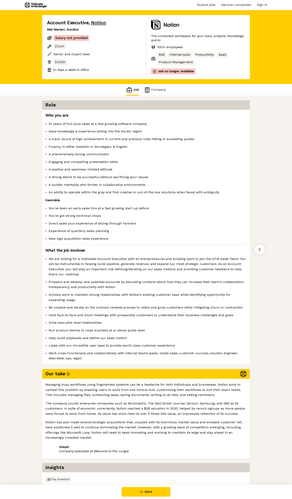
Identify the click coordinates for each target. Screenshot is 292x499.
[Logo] (36, 5)
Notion (98, 23)
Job (132, 89)
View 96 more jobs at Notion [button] (97, 467)
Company (155, 89)
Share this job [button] (58, 467)
